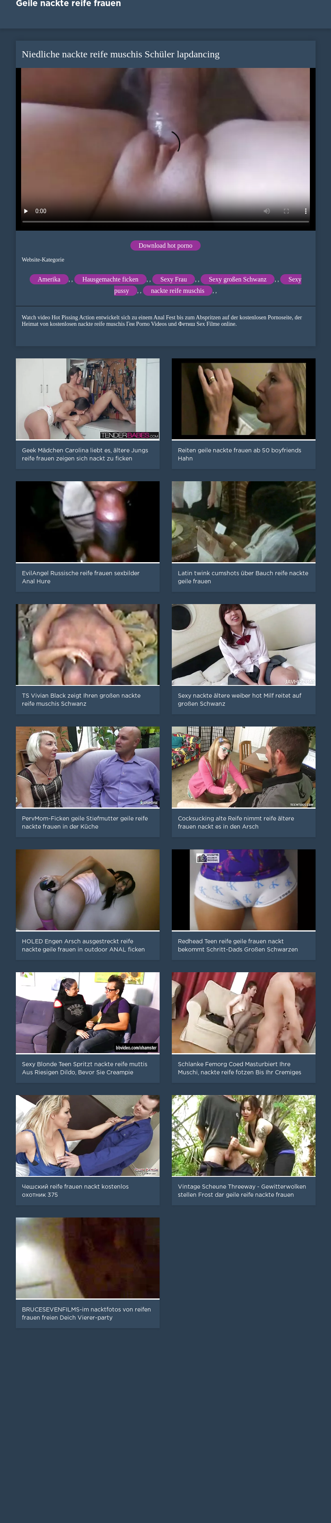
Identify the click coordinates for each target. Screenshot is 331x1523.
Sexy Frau (173, 279)
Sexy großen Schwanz (237, 279)
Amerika (49, 279)
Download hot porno (165, 245)
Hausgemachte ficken (110, 279)
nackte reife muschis (178, 290)
